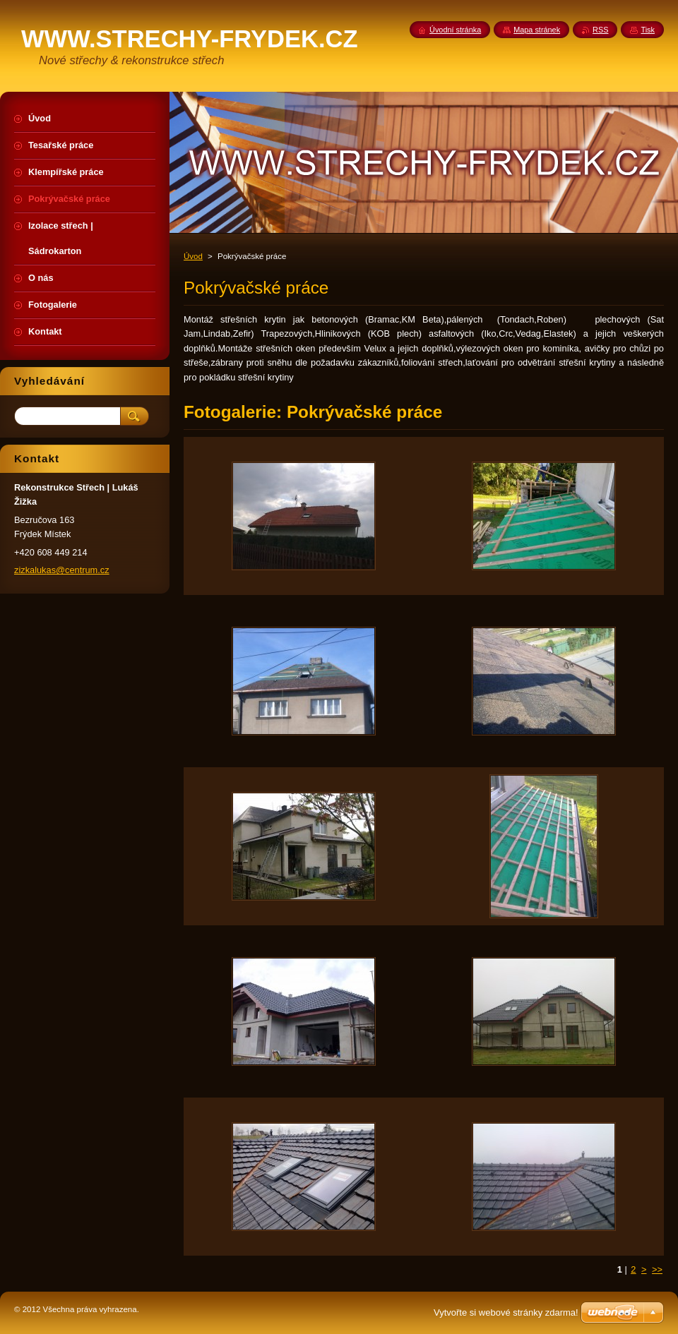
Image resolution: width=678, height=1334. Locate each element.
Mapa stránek (536, 29)
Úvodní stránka (455, 29)
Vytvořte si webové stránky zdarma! (506, 1312)
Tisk (648, 29)
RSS (600, 29)
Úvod (193, 256)
